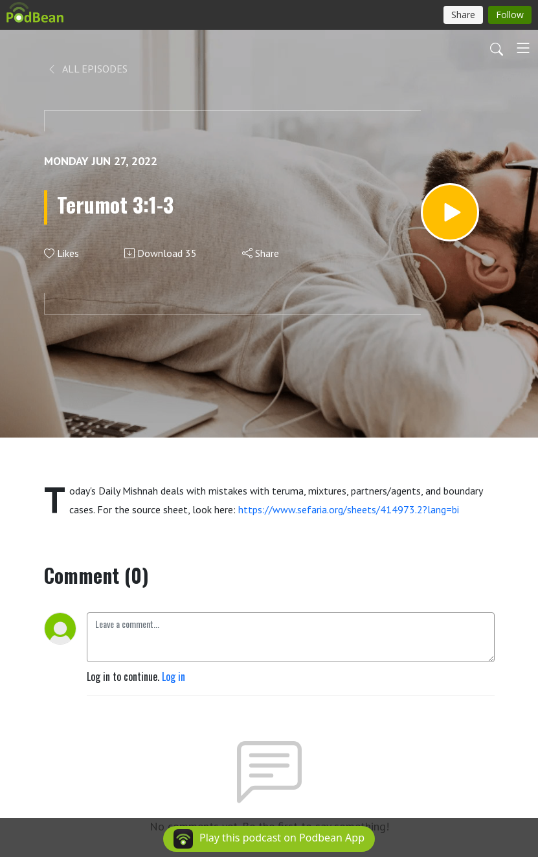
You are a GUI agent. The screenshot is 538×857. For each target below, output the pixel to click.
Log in (173, 676)
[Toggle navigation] (523, 48)
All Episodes (87, 68)
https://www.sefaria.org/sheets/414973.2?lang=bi (348, 509)
